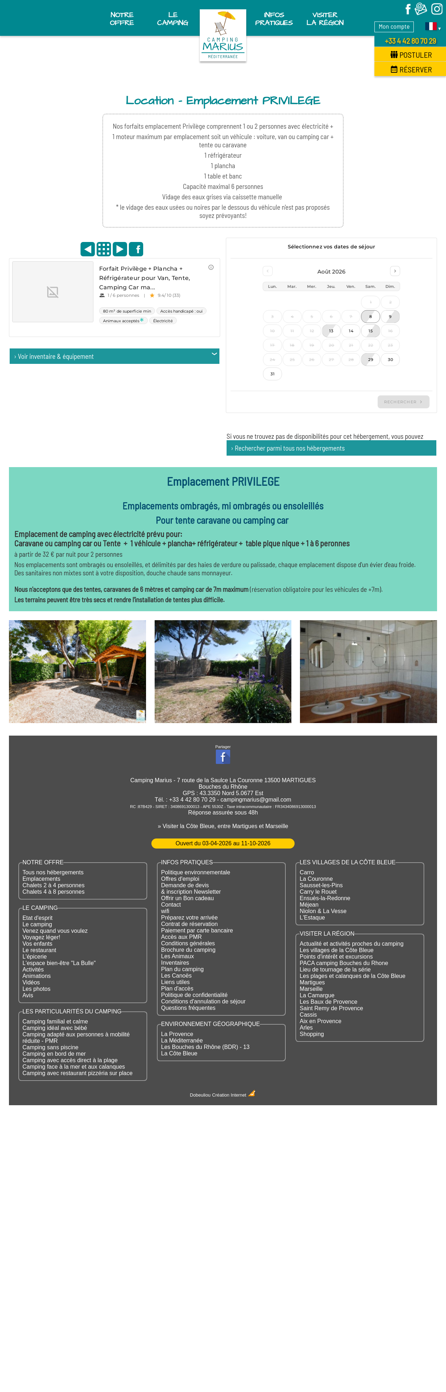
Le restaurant (39, 950)
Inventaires (175, 963)
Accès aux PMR (181, 937)
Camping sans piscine (51, 1047)
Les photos (36, 989)
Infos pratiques (274, 19)
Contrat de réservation (189, 924)
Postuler (411, 54)
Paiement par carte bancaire (197, 930)
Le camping (37, 924)
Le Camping (172, 19)
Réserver (411, 69)
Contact (171, 905)
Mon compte (394, 26)
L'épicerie (35, 957)
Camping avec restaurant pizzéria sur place (78, 1073)
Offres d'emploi (180, 879)
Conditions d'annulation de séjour (203, 1001)
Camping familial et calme (55, 1021)
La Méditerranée (182, 1040)
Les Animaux (177, 956)
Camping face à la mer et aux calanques (74, 1067)
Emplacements (41, 879)
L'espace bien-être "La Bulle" (59, 963)
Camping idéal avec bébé (55, 1028)
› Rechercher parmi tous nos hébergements (288, 448)
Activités (33, 969)
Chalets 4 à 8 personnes (53, 892)
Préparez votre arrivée (189, 917)
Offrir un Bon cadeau (187, 898)
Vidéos (31, 982)
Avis (28, 995)
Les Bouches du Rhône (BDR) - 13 (205, 1047)
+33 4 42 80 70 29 (410, 40)
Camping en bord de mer (54, 1054)
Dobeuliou (200, 1095)
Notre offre (122, 19)
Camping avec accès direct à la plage (70, 1060)
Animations (37, 976)
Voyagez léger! (41, 937)
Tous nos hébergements (53, 872)
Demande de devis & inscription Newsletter (191, 888)
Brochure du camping (188, 950)
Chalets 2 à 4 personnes (53, 885)
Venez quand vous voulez (55, 931)
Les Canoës (176, 976)
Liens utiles (175, 982)
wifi (165, 911)
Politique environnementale (195, 872)
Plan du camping (182, 969)
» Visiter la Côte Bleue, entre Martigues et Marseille (223, 826)
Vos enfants (38, 944)
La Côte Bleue (179, 1053)
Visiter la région (325, 19)
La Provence (177, 1034)
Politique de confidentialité (194, 995)
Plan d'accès (177, 988)
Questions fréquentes (188, 1008)
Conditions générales (188, 943)
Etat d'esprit (38, 918)
